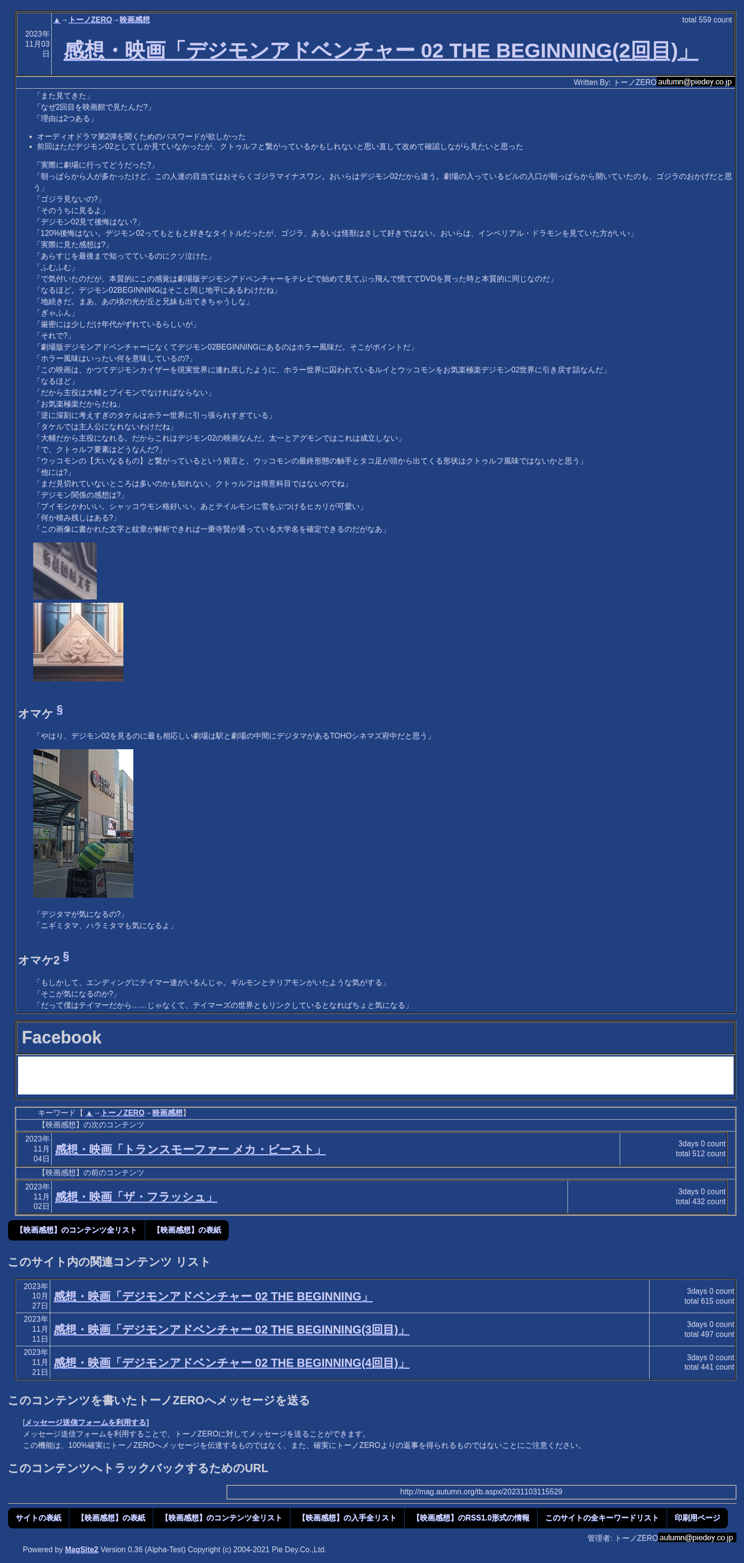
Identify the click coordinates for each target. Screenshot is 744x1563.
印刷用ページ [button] (697, 1518)
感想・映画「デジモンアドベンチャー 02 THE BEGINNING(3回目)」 (231, 1329)
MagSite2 (81, 1549)
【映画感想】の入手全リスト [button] (347, 1518)
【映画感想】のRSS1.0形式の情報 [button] (471, 1518)
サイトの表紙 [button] (38, 1518)
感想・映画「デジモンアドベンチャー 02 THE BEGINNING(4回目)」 (231, 1362)
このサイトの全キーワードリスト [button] (602, 1518)
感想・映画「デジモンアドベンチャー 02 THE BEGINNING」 (213, 1296)
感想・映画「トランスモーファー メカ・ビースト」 (190, 1149)
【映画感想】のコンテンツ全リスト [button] (76, 1230)
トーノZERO (90, 20)
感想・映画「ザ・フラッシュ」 (136, 1196)
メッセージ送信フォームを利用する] (87, 1422)
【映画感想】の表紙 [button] (187, 1230)
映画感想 (135, 20)
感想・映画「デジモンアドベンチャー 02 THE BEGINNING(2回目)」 (381, 50)
